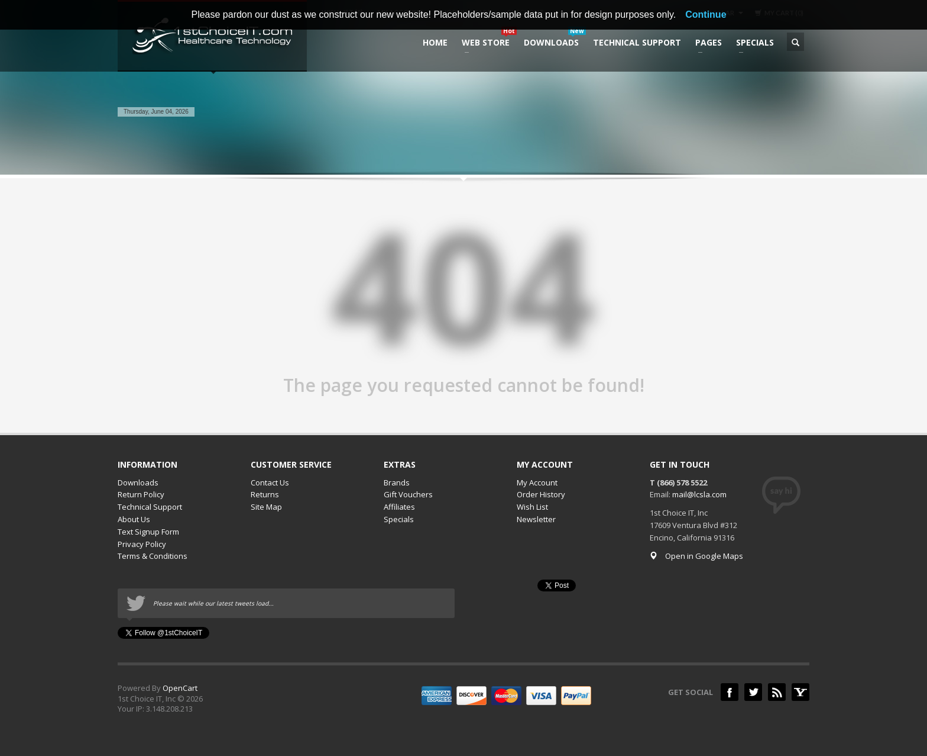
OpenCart (180, 688)
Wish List (532, 506)
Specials (399, 519)
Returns (265, 494)
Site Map (266, 506)
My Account (537, 482)
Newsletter (536, 519)
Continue (705, 14)
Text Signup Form (148, 531)
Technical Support (150, 506)
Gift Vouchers (408, 494)
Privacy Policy (142, 544)
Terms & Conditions (152, 556)
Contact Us (270, 482)
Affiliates (399, 506)
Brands (397, 482)
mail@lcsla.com (699, 494)
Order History (541, 494)
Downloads (138, 482)
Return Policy (141, 494)
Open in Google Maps (696, 556)
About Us (134, 519)
